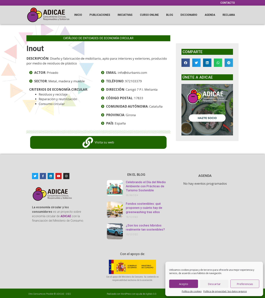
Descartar (214, 284)
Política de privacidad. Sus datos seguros (225, 291)
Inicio (78, 14)
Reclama (229, 14)
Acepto (183, 284)
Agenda (210, 14)
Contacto (227, 2)
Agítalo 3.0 (151, 294)
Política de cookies (192, 291)
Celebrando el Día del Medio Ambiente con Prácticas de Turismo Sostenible (146, 186)
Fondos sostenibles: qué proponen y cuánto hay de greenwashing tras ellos (144, 208)
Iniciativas (125, 14)
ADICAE (60, 294)
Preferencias (245, 284)
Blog (169, 14)
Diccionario (189, 14)
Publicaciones (100, 14)
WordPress (126, 294)
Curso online (149, 14)
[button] (185, 63)
